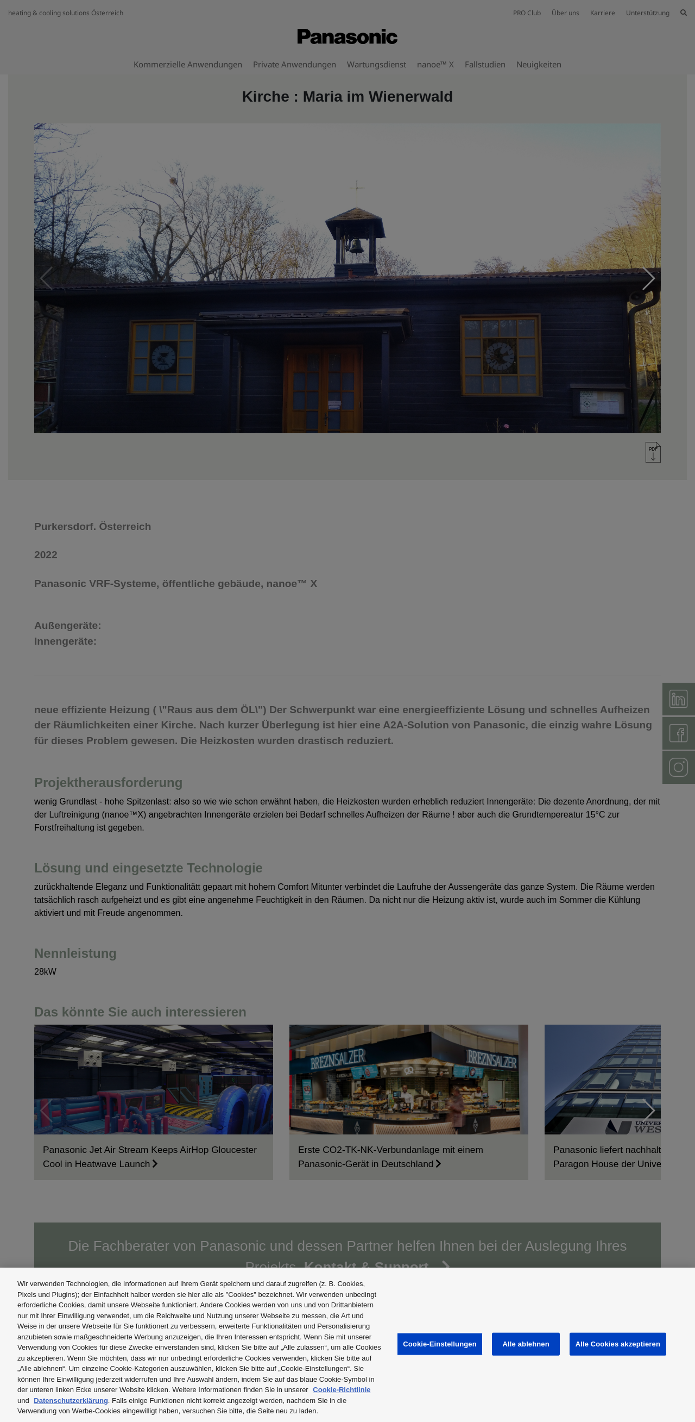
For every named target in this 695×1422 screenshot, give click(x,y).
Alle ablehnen (526, 1344)
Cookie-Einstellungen (440, 1344)
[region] (347, 1345)
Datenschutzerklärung (71, 1400)
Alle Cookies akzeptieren (618, 1344)
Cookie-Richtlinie (341, 1390)
